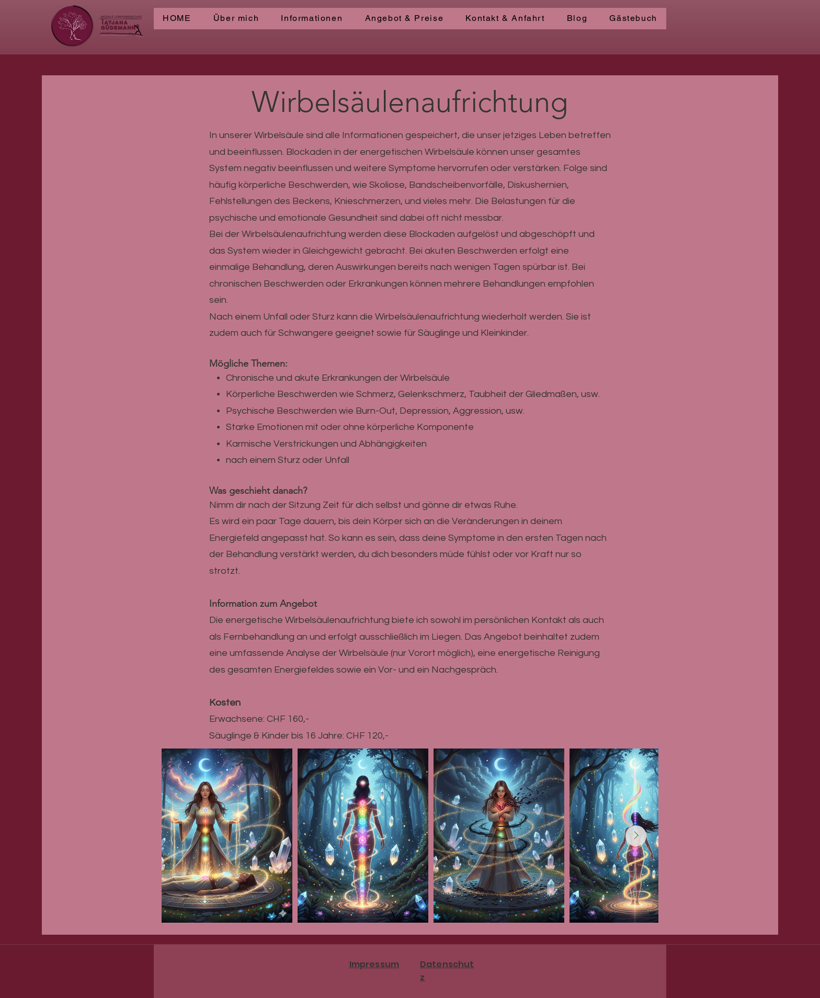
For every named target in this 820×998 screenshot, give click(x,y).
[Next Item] (635, 835)
